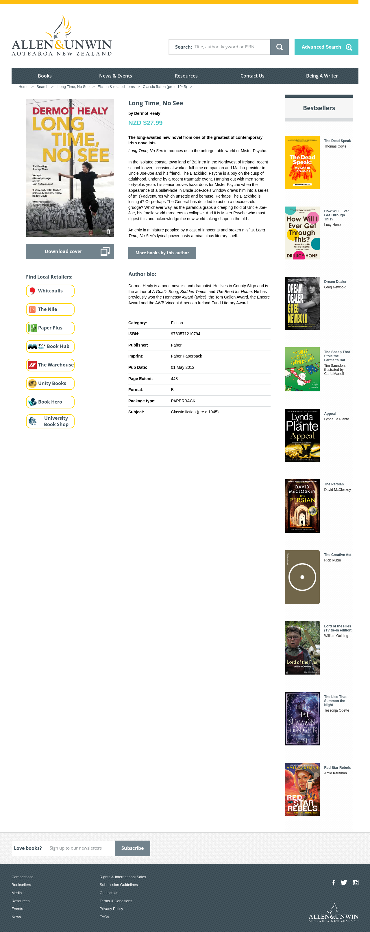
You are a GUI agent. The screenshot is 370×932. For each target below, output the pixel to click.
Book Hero (50, 402)
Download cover (63, 251)
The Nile (47, 309)
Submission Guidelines (119, 885)
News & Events (115, 76)
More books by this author (162, 252)
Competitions (23, 877)
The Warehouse (56, 365)
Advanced (321, 47)
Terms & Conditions (116, 901)
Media (17, 893)
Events (17, 909)
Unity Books (52, 383)
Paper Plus (50, 328)
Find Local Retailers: (49, 277)
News (16, 917)
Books (45, 76)
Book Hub (58, 346)
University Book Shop (56, 421)
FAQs (104, 917)
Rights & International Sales (123, 877)
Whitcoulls (50, 291)
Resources (186, 76)
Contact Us (252, 76)
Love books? (28, 848)
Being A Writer (322, 76)
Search (183, 47)
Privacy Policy (111, 909)
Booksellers (21, 885)
